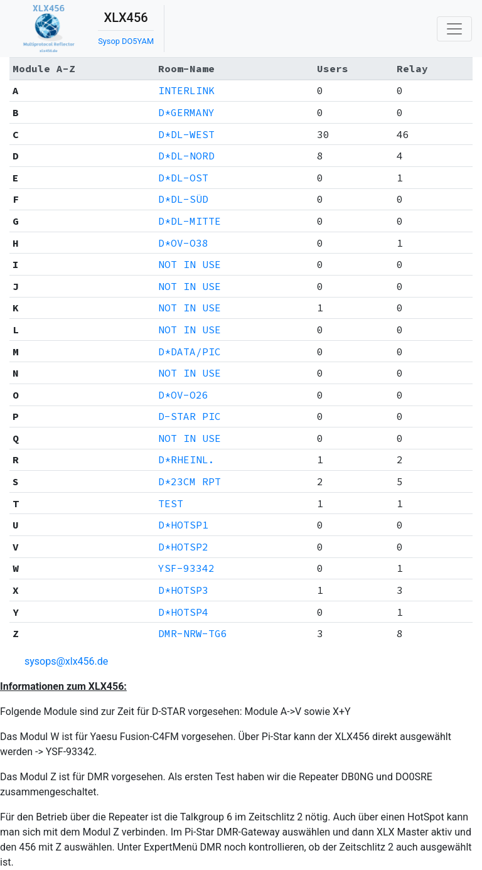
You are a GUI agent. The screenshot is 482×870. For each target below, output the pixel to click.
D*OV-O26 (183, 395)
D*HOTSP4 (183, 612)
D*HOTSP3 (183, 590)
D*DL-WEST (186, 134)
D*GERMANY (186, 112)
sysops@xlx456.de (66, 661)
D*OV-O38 (183, 243)
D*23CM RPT (189, 481)
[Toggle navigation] (454, 28)
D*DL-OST (183, 177)
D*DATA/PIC (189, 351)
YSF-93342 (186, 568)
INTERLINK (186, 90)
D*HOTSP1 (183, 524)
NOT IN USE (189, 264)
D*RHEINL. (186, 459)
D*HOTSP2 (183, 546)
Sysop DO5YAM (126, 41)
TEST (170, 503)
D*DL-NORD (186, 155)
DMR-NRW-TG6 (192, 633)
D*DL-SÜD (183, 199)
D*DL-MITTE (189, 221)
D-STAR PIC (189, 416)
